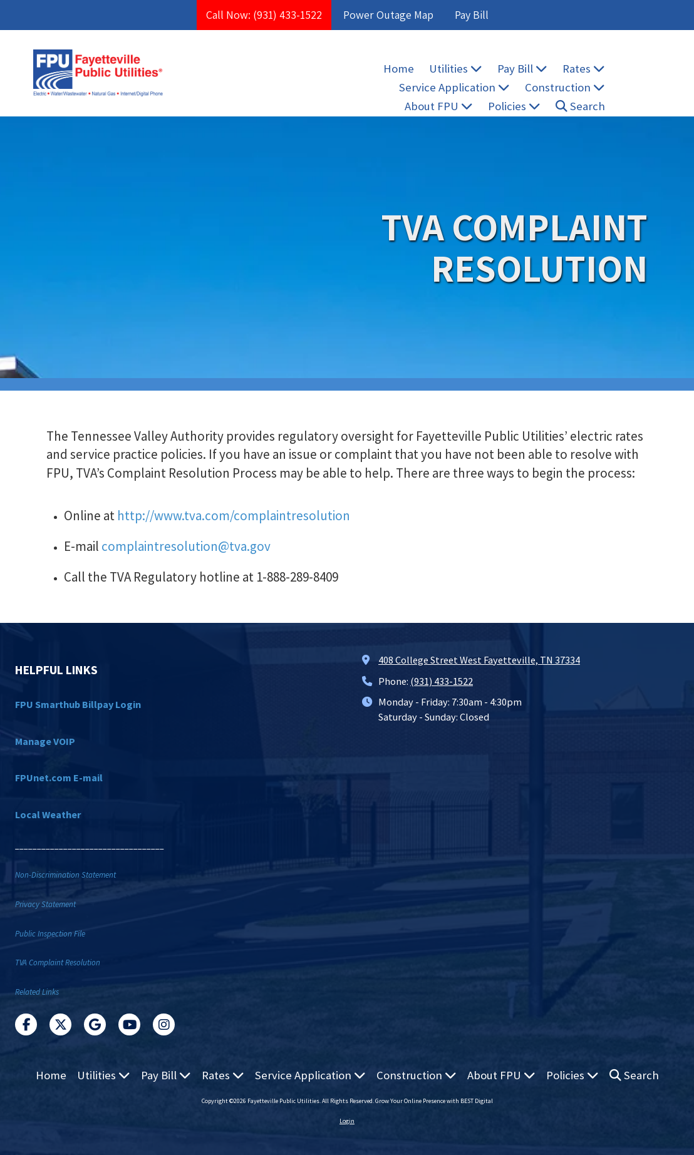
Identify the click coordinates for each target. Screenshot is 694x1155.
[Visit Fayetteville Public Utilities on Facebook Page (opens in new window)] (26, 1024)
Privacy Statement (45, 904)
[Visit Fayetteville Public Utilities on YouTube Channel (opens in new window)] (129, 1024)
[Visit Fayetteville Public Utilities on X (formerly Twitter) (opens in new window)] (60, 1024)
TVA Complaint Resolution (57, 962)
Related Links (37, 992)
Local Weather (48, 814)
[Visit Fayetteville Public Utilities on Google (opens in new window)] (95, 1024)
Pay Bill (472, 15)
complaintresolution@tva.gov (186, 546)
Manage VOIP (45, 741)
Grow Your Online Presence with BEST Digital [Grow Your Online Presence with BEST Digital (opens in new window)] (434, 1101)
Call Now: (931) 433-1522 (264, 15)
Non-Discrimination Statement (65, 875)
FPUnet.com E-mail (59, 777)
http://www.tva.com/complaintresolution (233, 515)
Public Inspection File (50, 933)
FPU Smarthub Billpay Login (78, 704)
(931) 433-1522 (441, 681)
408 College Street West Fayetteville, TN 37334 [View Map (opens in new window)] (479, 660)
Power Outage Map (388, 15)
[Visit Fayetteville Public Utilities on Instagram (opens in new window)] (164, 1024)
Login (347, 1121)
